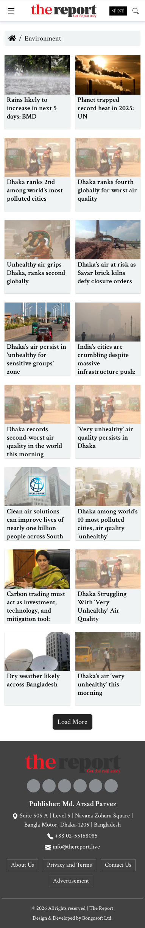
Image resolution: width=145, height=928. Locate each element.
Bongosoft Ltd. (97, 918)
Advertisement (71, 881)
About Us (22, 865)
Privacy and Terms (69, 865)
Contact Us (118, 865)
